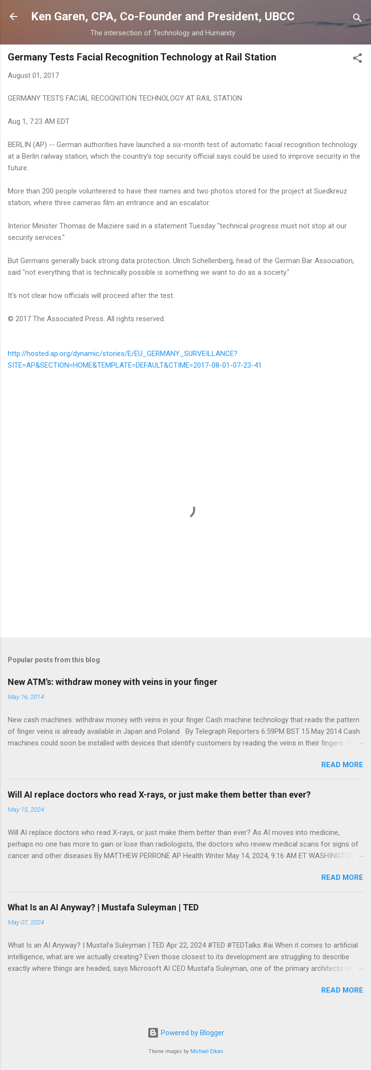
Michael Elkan (206, 1051)
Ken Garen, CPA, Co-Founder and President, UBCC (163, 16)
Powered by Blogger (185, 1032)
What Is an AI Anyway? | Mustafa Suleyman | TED (103, 907)
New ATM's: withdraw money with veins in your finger (112, 682)
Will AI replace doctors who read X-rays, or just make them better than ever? (159, 794)
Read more (342, 764)
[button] (357, 59)
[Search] (357, 19)
